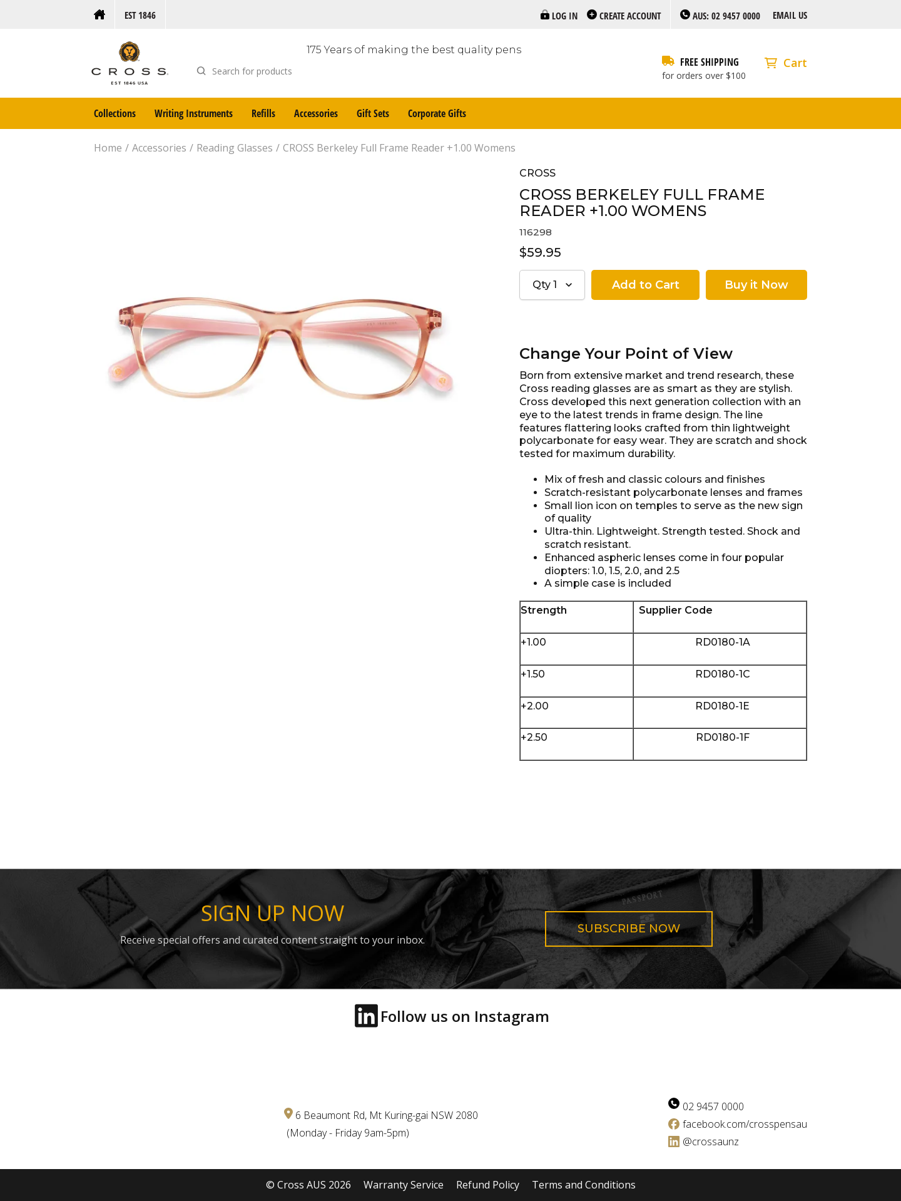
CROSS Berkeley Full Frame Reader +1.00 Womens (399, 148)
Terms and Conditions (584, 1185)
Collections (115, 113)
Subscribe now (629, 929)
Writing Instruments (194, 113)
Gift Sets (373, 113)
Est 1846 (140, 15)
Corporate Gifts (437, 113)
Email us (790, 15)
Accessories (316, 113)
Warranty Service (404, 1185)
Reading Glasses (234, 148)
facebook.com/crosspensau (745, 1124)
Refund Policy (487, 1185)
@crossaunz (711, 1141)
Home (108, 148)
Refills (263, 113)
